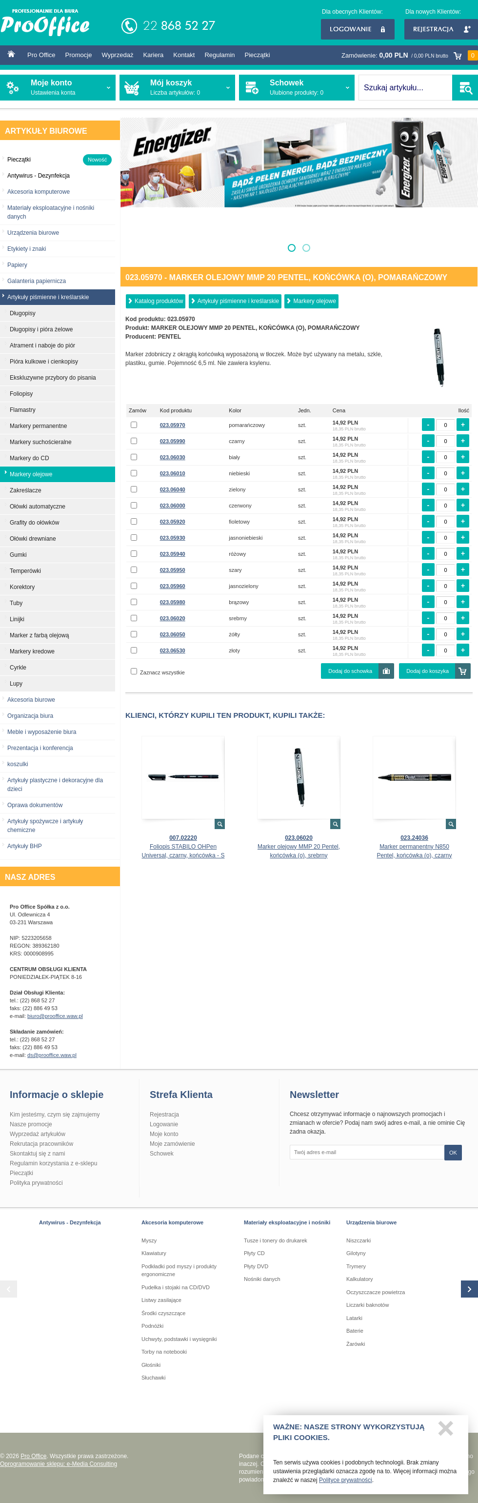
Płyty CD (254, 1253)
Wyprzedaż (117, 55)
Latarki (354, 1318)
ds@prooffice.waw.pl (52, 1055)
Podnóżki (152, 1326)
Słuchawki (153, 1378)
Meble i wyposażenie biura (41, 732)
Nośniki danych (262, 1279)
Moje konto (164, 1134)
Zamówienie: (409, 55)
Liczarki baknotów (367, 1305)
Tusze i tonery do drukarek (275, 1240)
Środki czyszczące (163, 1313)
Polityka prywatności (36, 1182)
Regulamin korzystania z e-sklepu (53, 1163)
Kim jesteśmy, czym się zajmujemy (55, 1114)
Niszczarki (358, 1240)
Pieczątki (257, 55)
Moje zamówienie (172, 1143)
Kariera (153, 55)
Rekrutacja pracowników (41, 1143)
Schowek (162, 1153)
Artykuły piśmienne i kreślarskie (238, 301)
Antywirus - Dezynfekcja (70, 1222)
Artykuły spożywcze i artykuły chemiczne (45, 825)
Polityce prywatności (345, 1483)
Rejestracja (441, 29)
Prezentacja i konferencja (40, 748)
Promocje (78, 55)
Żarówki (355, 1344)
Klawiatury (153, 1253)
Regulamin (219, 55)
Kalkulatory (359, 1279)
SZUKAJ (465, 88)
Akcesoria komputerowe (38, 191)
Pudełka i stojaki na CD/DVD (175, 1287)
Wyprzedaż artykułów (37, 1134)
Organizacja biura (30, 715)
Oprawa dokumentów (34, 805)
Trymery (356, 1266)
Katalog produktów (159, 301)
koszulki (17, 764)
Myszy (149, 1240)
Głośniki (150, 1365)
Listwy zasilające (161, 1300)
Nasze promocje (31, 1124)
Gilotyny (356, 1253)
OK (453, 1153)
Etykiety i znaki (26, 248)
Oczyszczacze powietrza (375, 1292)
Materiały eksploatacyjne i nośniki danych (50, 212)
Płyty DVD (256, 1266)
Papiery (17, 265)
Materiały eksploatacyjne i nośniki (287, 1222)
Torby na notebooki (164, 1352)
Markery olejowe (314, 301)
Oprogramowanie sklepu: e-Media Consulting (58, 1464)
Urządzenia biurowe (33, 232)
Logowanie (358, 29)
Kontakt (184, 55)
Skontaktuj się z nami (37, 1153)
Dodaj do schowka (350, 671)
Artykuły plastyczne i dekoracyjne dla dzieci (55, 784)
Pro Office (41, 55)
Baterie (354, 1331)
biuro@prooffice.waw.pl (55, 1016)
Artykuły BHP (24, 846)
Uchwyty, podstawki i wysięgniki (179, 1339)
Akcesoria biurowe (31, 699)
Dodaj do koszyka (427, 671)
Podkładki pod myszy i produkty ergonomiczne (179, 1270)
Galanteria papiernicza (36, 281)
